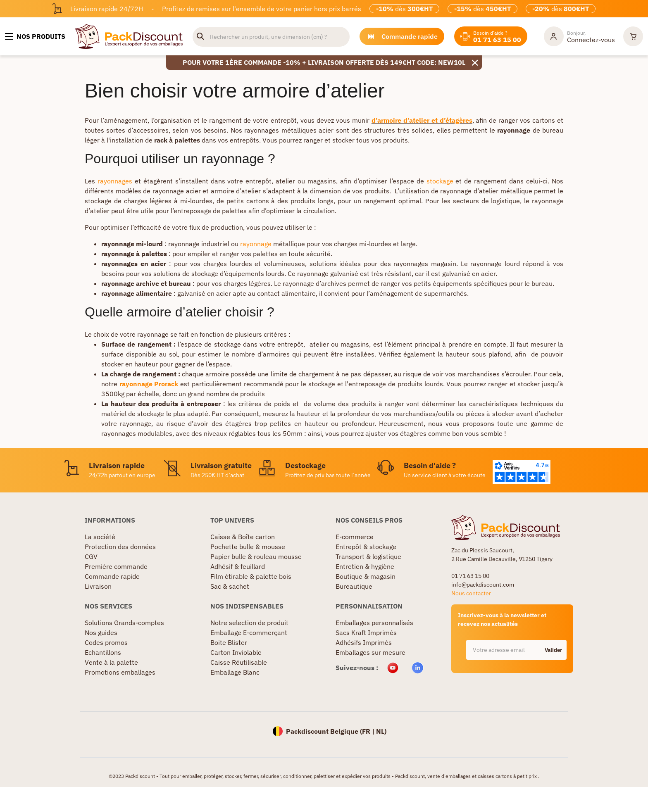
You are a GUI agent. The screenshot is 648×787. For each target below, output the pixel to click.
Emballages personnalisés (374, 622)
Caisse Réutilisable (238, 662)
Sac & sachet (229, 586)
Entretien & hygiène (365, 566)
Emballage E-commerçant (248, 632)
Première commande (116, 566)
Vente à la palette (111, 662)
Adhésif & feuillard (237, 566)
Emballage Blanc (235, 672)
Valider (553, 650)
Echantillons (103, 652)
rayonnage (256, 244)
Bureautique (354, 586)
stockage (439, 181)
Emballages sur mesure (370, 652)
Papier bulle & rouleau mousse (256, 556)
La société (100, 537)
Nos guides (101, 632)
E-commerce (355, 537)
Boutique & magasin (365, 576)
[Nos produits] (35, 36)
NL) (381, 731)
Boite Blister (228, 642)
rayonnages (115, 181)
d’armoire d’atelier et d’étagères (422, 120)
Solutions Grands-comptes (124, 622)
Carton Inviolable (236, 652)
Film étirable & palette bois (250, 576)
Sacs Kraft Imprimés (366, 632)
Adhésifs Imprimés (364, 642)
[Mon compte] (579, 36)
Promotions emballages (120, 672)
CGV (91, 556)
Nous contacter (471, 593)
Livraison (98, 586)
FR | (369, 731)
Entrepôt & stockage (366, 546)
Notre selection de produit (249, 622)
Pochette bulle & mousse (247, 546)
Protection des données (120, 546)
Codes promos (106, 642)
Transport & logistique (368, 556)
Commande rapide (112, 576)
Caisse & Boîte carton (242, 537)
